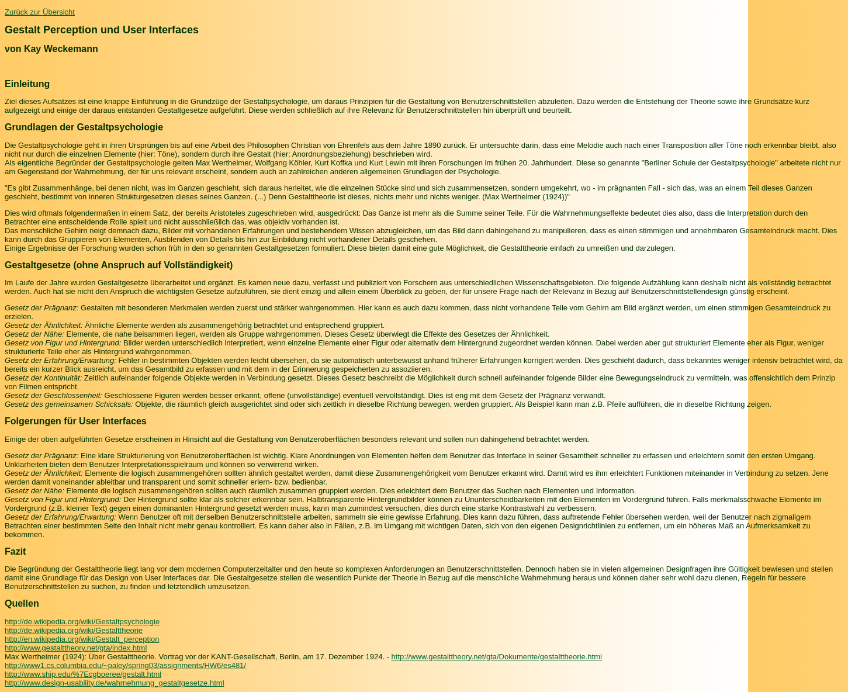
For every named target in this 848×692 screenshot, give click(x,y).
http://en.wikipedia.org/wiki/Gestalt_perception (82, 639)
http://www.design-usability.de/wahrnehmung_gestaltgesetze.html (114, 683)
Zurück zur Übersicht (40, 12)
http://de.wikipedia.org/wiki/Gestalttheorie (74, 630)
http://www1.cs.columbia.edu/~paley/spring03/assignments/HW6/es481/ (125, 665)
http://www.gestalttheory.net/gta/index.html (76, 647)
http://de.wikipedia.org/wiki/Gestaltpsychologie (82, 621)
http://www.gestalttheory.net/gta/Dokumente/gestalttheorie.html (497, 656)
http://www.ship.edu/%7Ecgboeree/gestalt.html (83, 674)
